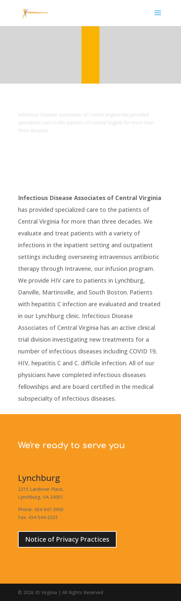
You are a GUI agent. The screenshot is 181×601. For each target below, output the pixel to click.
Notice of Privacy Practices (67, 539)
